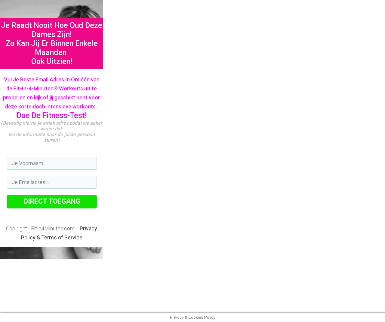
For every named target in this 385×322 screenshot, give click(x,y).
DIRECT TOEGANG (52, 201)
